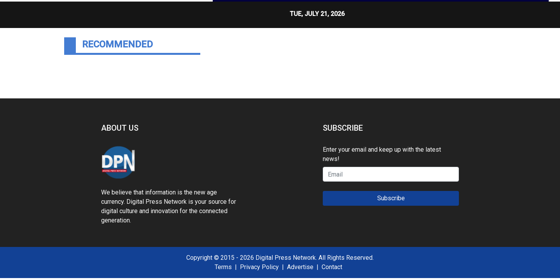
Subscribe (391, 198)
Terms (223, 267)
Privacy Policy (259, 267)
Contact (332, 267)
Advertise (300, 267)
